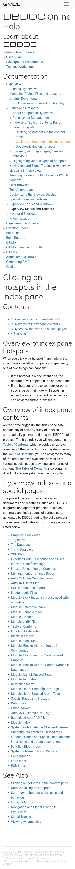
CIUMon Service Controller (25, 247)
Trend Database (22, 549)
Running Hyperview (23, 89)
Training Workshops (20, 67)
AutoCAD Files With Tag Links (32, 578)
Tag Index (18, 540)
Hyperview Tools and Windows (31, 204)
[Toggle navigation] (66, 4)
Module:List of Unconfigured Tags (35, 689)
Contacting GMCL (18, 262)
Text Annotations (21, 190)
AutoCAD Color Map (25, 583)
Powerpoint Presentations (24, 62)
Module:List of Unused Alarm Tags (35, 694)
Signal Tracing (21, 817)
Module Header (22, 617)
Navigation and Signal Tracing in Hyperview (40, 166)
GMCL (11, 4)
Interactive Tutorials (20, 52)
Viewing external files (26, 821)
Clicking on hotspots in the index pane (43, 142)
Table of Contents (15, 444)
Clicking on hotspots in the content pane (39, 783)
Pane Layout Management (31, 118)
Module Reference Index (28, 607)
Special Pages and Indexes (28, 199)
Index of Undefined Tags (28, 564)
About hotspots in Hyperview (33, 113)
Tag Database (21, 545)
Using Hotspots (24, 127)
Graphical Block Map (25, 535)
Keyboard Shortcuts (23, 214)
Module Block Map (24, 641)
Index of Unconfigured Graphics (33, 569)
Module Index (20, 722)
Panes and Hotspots (23, 108)
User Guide (14, 57)
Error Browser (19, 185)
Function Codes (17, 228)
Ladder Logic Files (24, 593)
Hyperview (13, 84)
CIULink (11, 252)
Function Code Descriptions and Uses (37, 559)
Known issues (19, 218)
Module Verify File (23, 622)
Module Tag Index (23, 679)
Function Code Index (25, 631)
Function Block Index (26, 746)
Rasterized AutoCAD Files (29, 718)
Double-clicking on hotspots (35, 146)
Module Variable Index (27, 612)
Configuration (20, 756)
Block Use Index (22, 636)
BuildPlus (13, 233)
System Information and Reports (34, 751)
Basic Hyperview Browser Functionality (36, 103)
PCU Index (18, 766)
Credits (11, 267)
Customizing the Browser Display (32, 194)
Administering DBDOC (21, 257)
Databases (18, 703)
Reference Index (22, 684)
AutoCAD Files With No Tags (31, 713)
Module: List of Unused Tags (31, 674)
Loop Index (19, 761)
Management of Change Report (33, 573)
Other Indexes (21, 708)
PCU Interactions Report (28, 588)
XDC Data (18, 554)
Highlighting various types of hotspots (40, 161)
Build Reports (15, 238)
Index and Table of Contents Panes (37, 122)
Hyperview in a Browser (22, 223)
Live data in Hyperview (25, 170)
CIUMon (12, 242)
